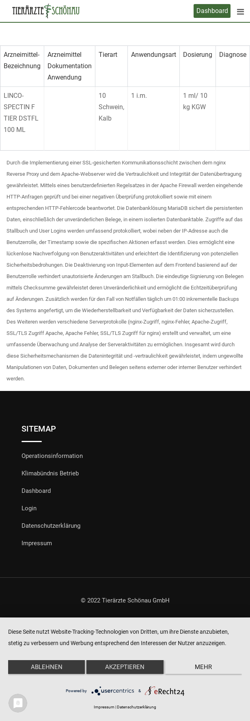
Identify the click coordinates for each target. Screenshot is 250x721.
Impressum (37, 543)
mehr (203, 667)
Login (29, 508)
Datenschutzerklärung (51, 525)
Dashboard (212, 11)
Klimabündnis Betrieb (50, 473)
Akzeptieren (124, 667)
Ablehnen (46, 667)
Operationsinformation (52, 456)
